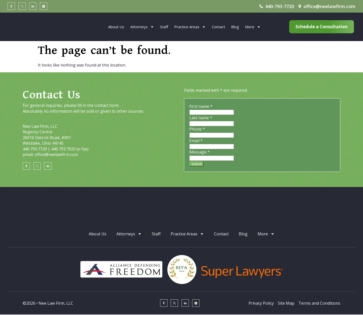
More (253, 26)
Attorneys (142, 26)
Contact (218, 26)
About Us (116, 26)
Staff (164, 26)
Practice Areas (190, 26)
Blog (235, 26)
